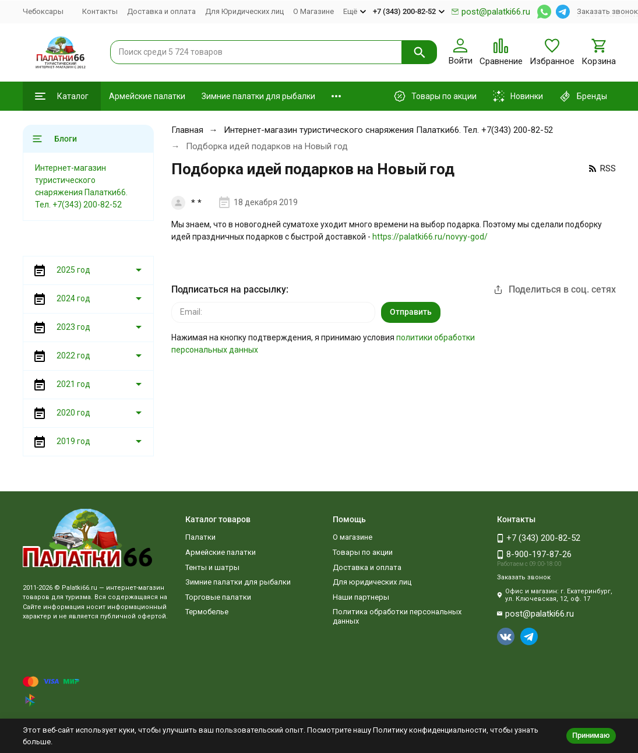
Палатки (200, 537)
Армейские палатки (147, 96)
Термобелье (206, 611)
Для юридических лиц (372, 582)
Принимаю (591, 735)
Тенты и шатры (212, 567)
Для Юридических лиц (244, 11)
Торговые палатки (218, 597)
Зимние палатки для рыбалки (258, 96)
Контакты (100, 11)
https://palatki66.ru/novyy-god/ (430, 236)
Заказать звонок (607, 11)
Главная (187, 130)
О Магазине (313, 11)
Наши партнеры (361, 597)
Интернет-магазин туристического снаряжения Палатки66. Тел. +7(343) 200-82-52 (388, 130)
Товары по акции (363, 552)
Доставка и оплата (161, 11)
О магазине (352, 537)
